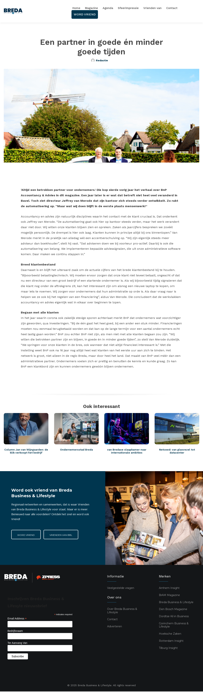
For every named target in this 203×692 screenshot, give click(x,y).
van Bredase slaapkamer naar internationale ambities (126, 451)
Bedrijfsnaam (15, 631)
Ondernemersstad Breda (76, 449)
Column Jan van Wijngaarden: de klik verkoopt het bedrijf (26, 451)
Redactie (102, 60)
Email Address (17, 619)
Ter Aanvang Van (17, 643)
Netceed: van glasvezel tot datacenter (177, 451)
